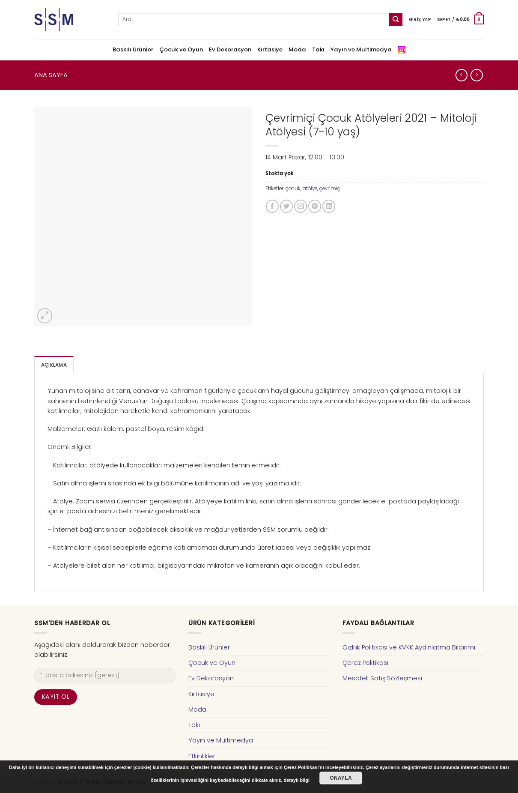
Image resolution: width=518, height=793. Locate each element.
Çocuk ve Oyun (181, 49)
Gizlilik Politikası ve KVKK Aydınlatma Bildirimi (408, 647)
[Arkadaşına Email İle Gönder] (300, 206)
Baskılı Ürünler (133, 49)
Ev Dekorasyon (230, 49)
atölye (310, 188)
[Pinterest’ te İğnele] (314, 206)
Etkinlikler (201, 756)
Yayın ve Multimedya (361, 49)
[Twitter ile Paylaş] (286, 206)
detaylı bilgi (296, 780)
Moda (297, 49)
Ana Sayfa (51, 75)
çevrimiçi (330, 188)
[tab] (54, 365)
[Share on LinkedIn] (328, 206)
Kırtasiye (270, 49)
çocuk (293, 188)
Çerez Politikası (365, 662)
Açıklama (54, 365)
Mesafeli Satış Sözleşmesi (382, 678)
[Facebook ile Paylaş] (272, 206)
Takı (318, 49)
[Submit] (395, 19)
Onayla (341, 778)
